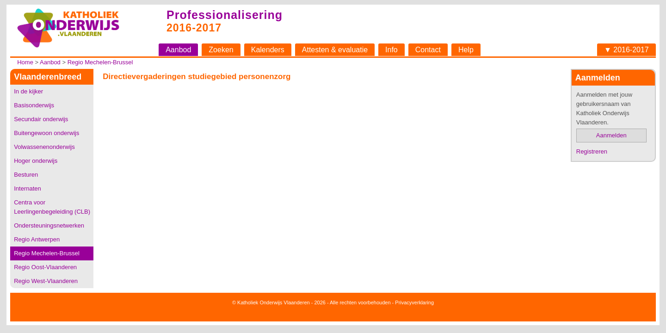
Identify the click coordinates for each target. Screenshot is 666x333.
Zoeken (221, 50)
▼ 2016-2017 (626, 50)
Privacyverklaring (414, 302)
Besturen (26, 174)
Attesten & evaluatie (335, 50)
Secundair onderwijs (41, 119)
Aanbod (178, 50)
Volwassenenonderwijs (44, 146)
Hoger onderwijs (35, 160)
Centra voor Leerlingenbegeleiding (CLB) (52, 207)
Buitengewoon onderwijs (46, 133)
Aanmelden (611, 135)
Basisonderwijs (34, 105)
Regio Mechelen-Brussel (100, 62)
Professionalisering (224, 14)
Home (25, 62)
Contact (428, 50)
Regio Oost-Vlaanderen (45, 267)
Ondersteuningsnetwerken (49, 225)
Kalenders (267, 50)
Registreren (591, 151)
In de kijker (28, 91)
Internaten (27, 188)
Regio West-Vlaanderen (46, 281)
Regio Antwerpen (37, 239)
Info (391, 50)
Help (466, 50)
